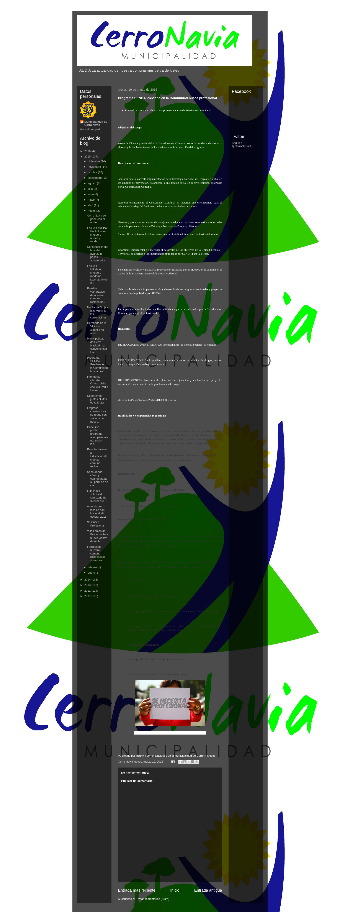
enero (92, 572)
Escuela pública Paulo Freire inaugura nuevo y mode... (97, 234)
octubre (93, 172)
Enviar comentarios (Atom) (152, 899)
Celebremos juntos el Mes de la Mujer (97, 399)
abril (91, 205)
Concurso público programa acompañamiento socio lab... (97, 435)
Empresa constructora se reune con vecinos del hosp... (96, 414)
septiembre (95, 177)
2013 (88, 585)
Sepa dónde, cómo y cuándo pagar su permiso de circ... (97, 478)
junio (91, 194)
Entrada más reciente (136, 890)
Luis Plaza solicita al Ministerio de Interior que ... (97, 496)
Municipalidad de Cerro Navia (95, 123)
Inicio (174, 890)
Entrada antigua (208, 890)
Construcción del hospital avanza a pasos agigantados (97, 253)
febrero (93, 567)
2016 (88, 151)
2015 (88, 156)
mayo (91, 199)
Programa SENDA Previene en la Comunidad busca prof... (97, 364)
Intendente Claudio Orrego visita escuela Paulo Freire (97, 383)
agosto (92, 183)
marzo (92, 210)
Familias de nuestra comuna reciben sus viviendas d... (97, 553)
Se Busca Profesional (95, 523)
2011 (88, 596)
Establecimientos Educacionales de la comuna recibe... (97, 458)
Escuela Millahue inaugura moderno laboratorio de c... (97, 274)
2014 (88, 579)
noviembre (95, 166)
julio (91, 188)
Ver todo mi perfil (90, 129)
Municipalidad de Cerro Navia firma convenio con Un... (97, 345)
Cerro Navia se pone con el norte (96, 219)
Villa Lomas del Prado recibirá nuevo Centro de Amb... (97, 536)
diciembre (94, 161)
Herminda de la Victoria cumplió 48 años (96, 328)
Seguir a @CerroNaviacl (241, 144)
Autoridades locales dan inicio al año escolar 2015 (96, 511)
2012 (88, 590)
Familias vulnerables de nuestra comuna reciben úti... (96, 295)
